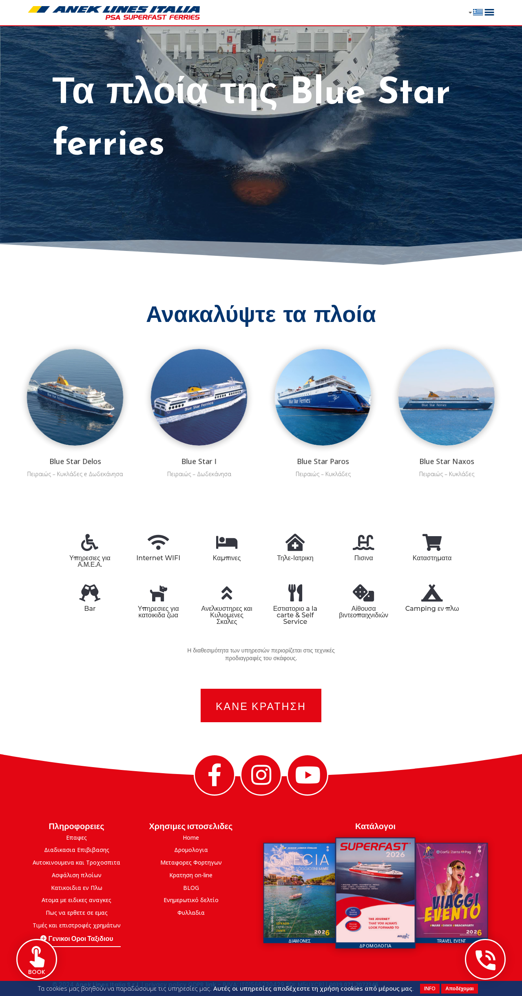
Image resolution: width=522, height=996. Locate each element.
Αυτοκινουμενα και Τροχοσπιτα (76, 862)
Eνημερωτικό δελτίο (191, 900)
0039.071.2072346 (353, 984)
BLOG (191, 888)
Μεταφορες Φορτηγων (191, 862)
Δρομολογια (191, 850)
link (211, 984)
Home (191, 837)
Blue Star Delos (75, 442)
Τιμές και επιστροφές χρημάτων (77, 925)
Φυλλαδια (191, 912)
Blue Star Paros (322, 442)
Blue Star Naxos (447, 442)
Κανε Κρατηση (261, 705)
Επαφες (76, 837)
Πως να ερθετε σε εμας (77, 912)
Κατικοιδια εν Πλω (76, 888)
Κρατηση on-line (190, 875)
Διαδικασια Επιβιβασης (76, 850)
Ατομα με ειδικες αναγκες (76, 900)
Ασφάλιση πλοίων (77, 875)
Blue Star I (199, 442)
